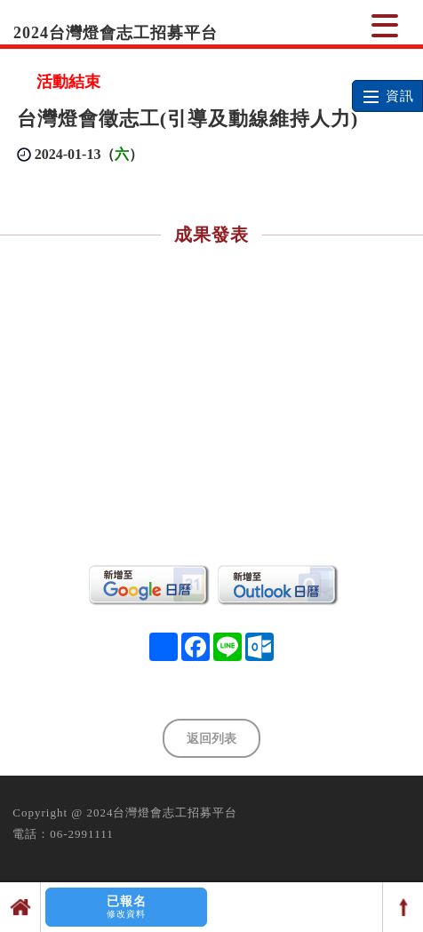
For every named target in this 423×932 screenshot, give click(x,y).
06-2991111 (81, 833)
